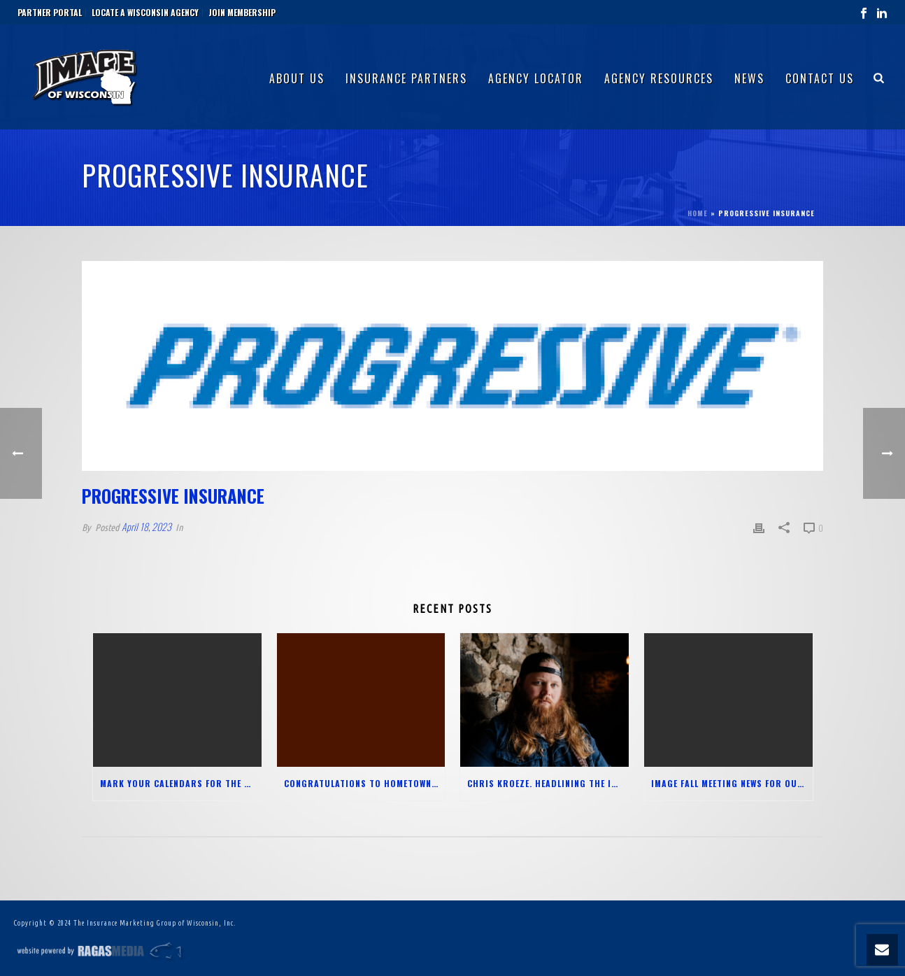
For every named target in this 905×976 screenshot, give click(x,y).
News (749, 78)
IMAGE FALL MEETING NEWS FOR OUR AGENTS (732, 783)
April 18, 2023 (146, 526)
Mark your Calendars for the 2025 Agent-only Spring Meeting (181, 783)
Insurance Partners (406, 78)
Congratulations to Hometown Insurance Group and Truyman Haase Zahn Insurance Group (365, 783)
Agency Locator (535, 78)
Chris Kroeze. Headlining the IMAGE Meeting (548, 783)
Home (697, 213)
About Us (297, 78)
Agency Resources (658, 78)
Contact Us (819, 78)
